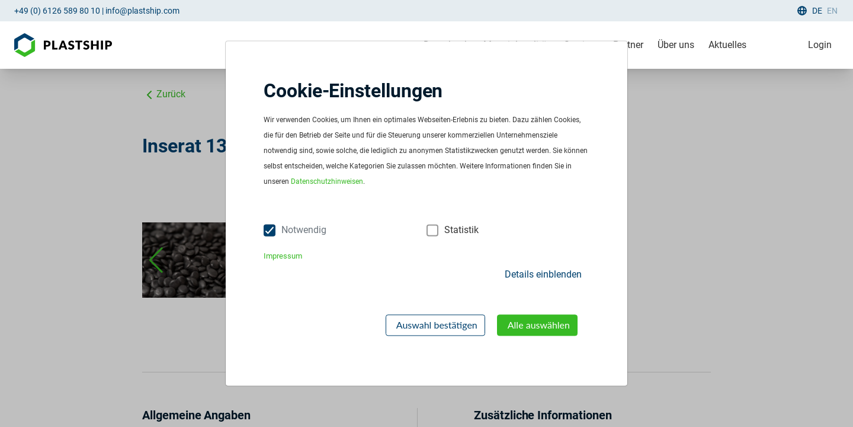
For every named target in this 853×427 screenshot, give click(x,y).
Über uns (676, 44)
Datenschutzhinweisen (327, 182)
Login (820, 44)
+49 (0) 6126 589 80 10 (57, 10)
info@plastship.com (142, 10)
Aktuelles (727, 44)
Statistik (461, 230)
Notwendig (303, 230)
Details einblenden (543, 274)
